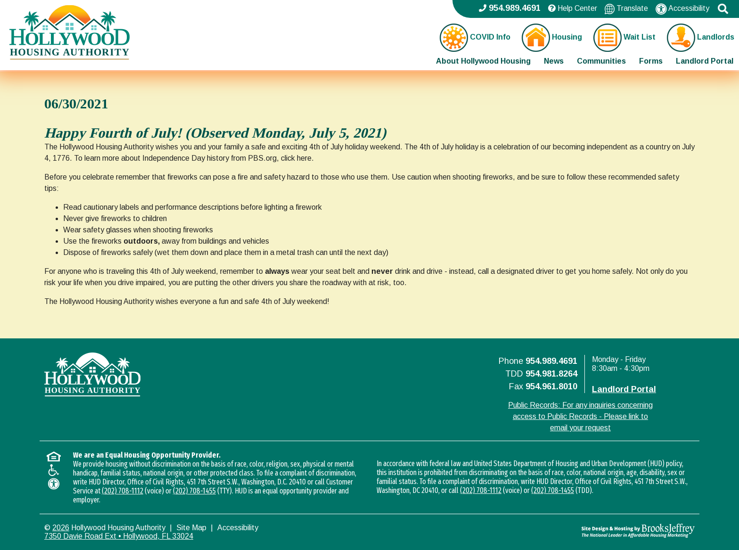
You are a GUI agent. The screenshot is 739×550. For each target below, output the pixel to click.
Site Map (191, 528)
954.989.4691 (551, 361)
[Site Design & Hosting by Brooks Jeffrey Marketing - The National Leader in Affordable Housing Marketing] (613, 531)
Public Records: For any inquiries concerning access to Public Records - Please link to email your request (580, 416)
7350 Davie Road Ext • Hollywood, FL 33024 (118, 536)
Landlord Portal (704, 61)
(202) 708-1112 (122, 490)
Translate (626, 9)
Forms (651, 61)
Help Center (572, 8)
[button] (723, 9)
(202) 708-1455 (194, 490)
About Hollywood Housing (483, 61)
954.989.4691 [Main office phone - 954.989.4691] (510, 8)
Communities (601, 61)
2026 (60, 528)
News (554, 61)
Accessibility (682, 9)
